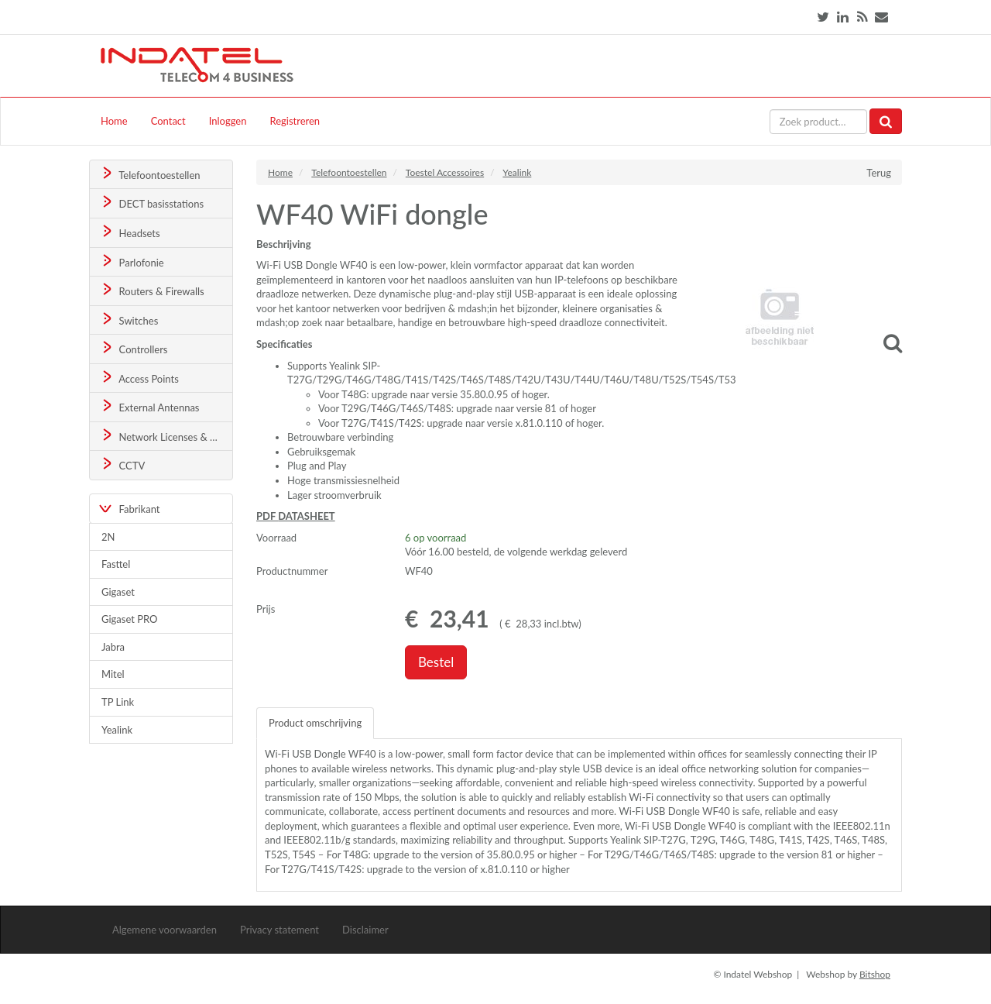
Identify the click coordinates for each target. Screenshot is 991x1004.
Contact (168, 121)
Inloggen (228, 121)
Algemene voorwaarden (164, 929)
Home (114, 121)
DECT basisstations (151, 202)
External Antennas (149, 406)
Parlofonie (131, 261)
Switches (129, 319)
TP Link (117, 702)
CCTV (122, 464)
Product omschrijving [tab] (315, 723)
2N (108, 537)
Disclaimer (365, 929)
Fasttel (115, 564)
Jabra (113, 647)
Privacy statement (279, 929)
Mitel (113, 674)
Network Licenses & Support (166, 435)
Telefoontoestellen (150, 174)
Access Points (139, 377)
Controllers (133, 348)
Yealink (116, 730)
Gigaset (118, 592)
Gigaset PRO (129, 619)
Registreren (294, 121)
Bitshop (874, 974)
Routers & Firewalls (151, 290)
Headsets (129, 232)
